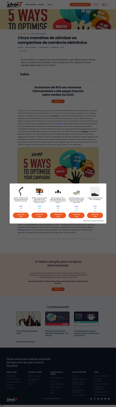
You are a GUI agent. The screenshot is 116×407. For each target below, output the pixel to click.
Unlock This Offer (21, 215)
